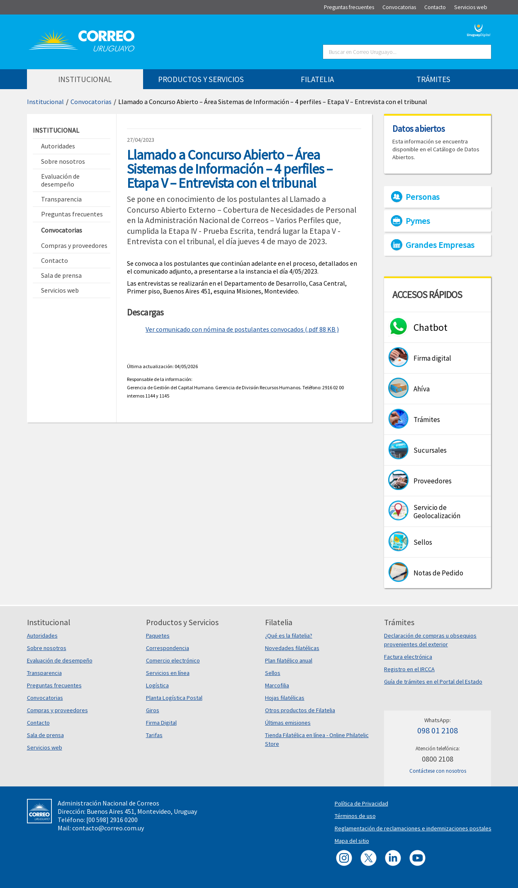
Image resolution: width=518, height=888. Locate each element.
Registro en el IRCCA (409, 669)
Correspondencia (167, 648)
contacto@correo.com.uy (108, 828)
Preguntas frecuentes (54, 685)
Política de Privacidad (361, 803)
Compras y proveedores (57, 710)
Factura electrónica (408, 656)
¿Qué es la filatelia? (288, 635)
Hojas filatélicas (284, 697)
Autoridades (42, 635)
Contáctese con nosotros (437, 770)
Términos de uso (355, 816)
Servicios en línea (168, 673)
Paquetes (158, 635)
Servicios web (44, 747)
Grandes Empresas (440, 245)
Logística (157, 685)
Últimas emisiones (288, 722)
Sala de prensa (45, 735)
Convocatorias (91, 101)
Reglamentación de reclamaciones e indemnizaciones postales (413, 828)
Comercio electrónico (173, 660)
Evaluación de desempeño (59, 660)
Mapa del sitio (352, 840)
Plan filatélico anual (288, 660)
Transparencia (44, 673)
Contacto (38, 722)
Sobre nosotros (46, 648)
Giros (152, 710)
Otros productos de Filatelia (300, 710)
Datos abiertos (418, 128)
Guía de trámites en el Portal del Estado (433, 681)
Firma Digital (161, 722)
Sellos (272, 673)
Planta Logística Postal (174, 697)
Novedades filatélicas (292, 648)
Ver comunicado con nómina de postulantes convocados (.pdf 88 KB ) (242, 329)
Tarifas (154, 735)
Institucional (45, 101)
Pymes (418, 221)
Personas (423, 197)
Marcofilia (277, 685)
